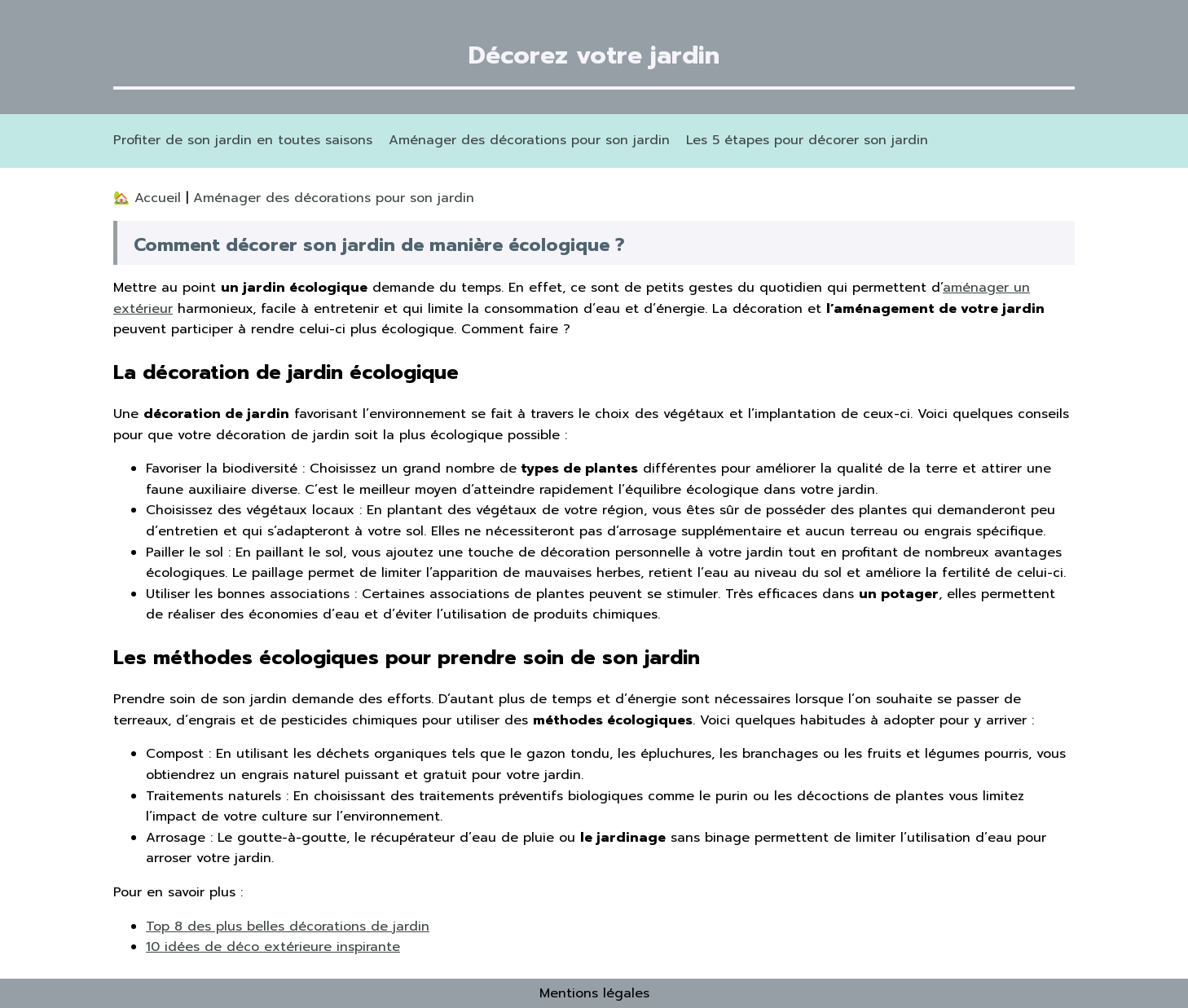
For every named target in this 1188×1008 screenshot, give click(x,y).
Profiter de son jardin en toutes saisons (242, 140)
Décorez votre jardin (594, 55)
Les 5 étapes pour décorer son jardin (807, 140)
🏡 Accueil (149, 198)
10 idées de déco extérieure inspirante (273, 947)
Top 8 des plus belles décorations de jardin (287, 926)
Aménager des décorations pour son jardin (529, 140)
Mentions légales (594, 993)
